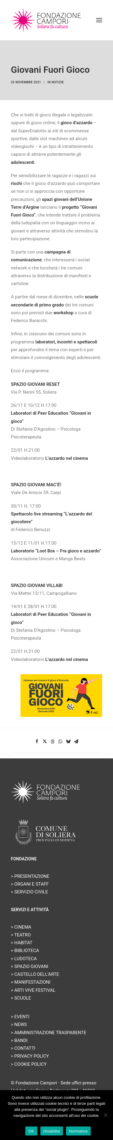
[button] (99, 20)
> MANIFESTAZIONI (30, 982)
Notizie (58, 82)
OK (31, 1131)
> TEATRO (21, 935)
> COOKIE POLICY (28, 1064)
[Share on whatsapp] (60, 741)
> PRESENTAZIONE (30, 876)
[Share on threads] (52, 741)
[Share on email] (76, 741)
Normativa (78, 1131)
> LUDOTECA (24, 958)
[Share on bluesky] (68, 741)
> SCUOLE (21, 998)
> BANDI (19, 1040)
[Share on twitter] (45, 741)
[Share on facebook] (37, 741)
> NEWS (19, 1024)
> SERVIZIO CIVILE (29, 892)
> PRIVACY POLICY (30, 1056)
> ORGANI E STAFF (30, 884)
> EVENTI (20, 1016)
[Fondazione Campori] (46, 20)
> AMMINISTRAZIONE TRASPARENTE (48, 1032)
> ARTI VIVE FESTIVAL (33, 990)
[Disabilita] (105, 1115)
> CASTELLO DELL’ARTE (35, 974)
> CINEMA (21, 927)
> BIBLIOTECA (25, 950)
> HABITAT (22, 942)
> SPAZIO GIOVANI (29, 966)
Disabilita (51, 1131)
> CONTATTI (23, 1048)
